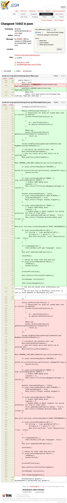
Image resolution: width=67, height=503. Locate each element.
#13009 (19, 39)
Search (61, 17)
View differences (40, 29)
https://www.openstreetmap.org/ (55, 498)
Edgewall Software (24, 496)
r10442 (11, 78)
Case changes (44, 43)
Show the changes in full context (46, 35)
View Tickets (59, 14)
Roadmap (35, 17)
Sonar (53, 17)
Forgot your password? (58, 11)
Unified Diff (27, 492)
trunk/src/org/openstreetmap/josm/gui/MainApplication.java (26, 102)
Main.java (20, 62)
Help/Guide (32, 11)
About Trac (40, 11)
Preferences (23, 11)
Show (38, 32)
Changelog (33, 14)
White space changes (46, 44)
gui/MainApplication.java (26, 65)
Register (48, 11)
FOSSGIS (19, 498)
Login (16, 11)
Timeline (23, 14)
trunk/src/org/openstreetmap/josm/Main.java (20, 76)
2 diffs (38, 65)
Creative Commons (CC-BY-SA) (30, 500)
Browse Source (46, 14)
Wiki (14, 14)
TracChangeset (34, 486)
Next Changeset (59, 20)
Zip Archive (40, 492)
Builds (45, 17)
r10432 (4, 78)
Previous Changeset (46, 20)
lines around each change (52, 32)
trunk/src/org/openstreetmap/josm (27, 55)
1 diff (27, 62)
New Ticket (24, 17)
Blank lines (43, 41)
